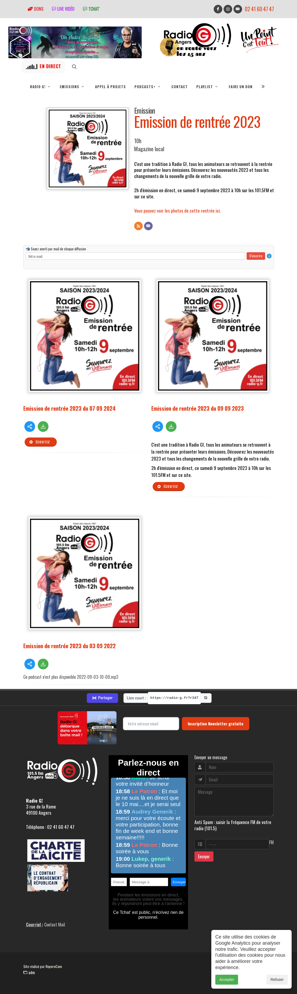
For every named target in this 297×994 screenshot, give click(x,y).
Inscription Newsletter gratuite (215, 723)
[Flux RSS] (138, 226)
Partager (102, 698)
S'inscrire (255, 255)
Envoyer (204, 856)
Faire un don (241, 86)
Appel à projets (110, 86)
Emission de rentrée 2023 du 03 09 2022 (69, 645)
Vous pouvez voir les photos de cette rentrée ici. (177, 210)
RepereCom (54, 966)
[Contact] (148, 226)
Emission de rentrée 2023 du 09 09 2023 (197, 408)
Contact (179, 86)
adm (29, 972)
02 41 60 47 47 (259, 9)
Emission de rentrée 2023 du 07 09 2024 (69, 408)
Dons (35, 9)
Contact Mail (54, 924)
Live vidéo (63, 9)
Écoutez (39, 442)
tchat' (91, 9)
